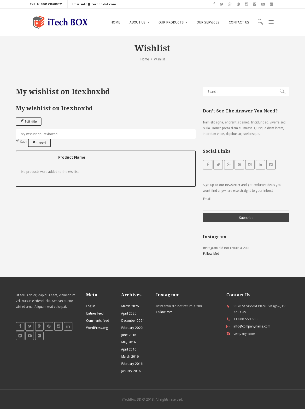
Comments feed (97, 320)
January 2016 (131, 371)
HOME (115, 22)
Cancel (39, 142)
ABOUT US (137, 22)
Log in (90, 306)
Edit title (29, 121)
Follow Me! (211, 254)
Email (207, 199)
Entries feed (95, 313)
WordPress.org (97, 328)
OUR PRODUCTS (171, 22)
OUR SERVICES (208, 22)
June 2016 (128, 335)
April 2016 (128, 349)
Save (21, 141)
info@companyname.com (252, 326)
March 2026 (130, 306)
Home (144, 59)
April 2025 (128, 313)
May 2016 (128, 342)
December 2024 (132, 320)
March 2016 (130, 356)
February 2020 (132, 328)
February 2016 (132, 364)
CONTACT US (239, 22)
